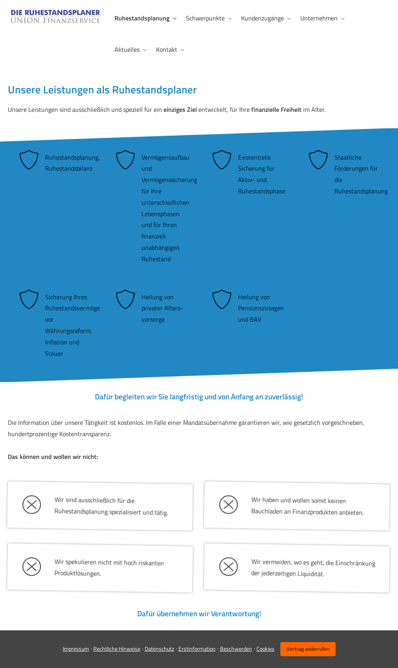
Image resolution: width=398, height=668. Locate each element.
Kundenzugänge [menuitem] (262, 18)
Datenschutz (159, 648)
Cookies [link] (265, 648)
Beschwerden (236, 648)
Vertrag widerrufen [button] (308, 649)
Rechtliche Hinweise (116, 648)
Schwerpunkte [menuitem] (205, 18)
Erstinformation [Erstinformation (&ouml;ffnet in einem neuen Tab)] (197, 648)
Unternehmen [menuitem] (319, 18)
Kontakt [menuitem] (166, 49)
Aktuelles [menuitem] (127, 49)
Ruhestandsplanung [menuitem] (141, 18)
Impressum (76, 648)
